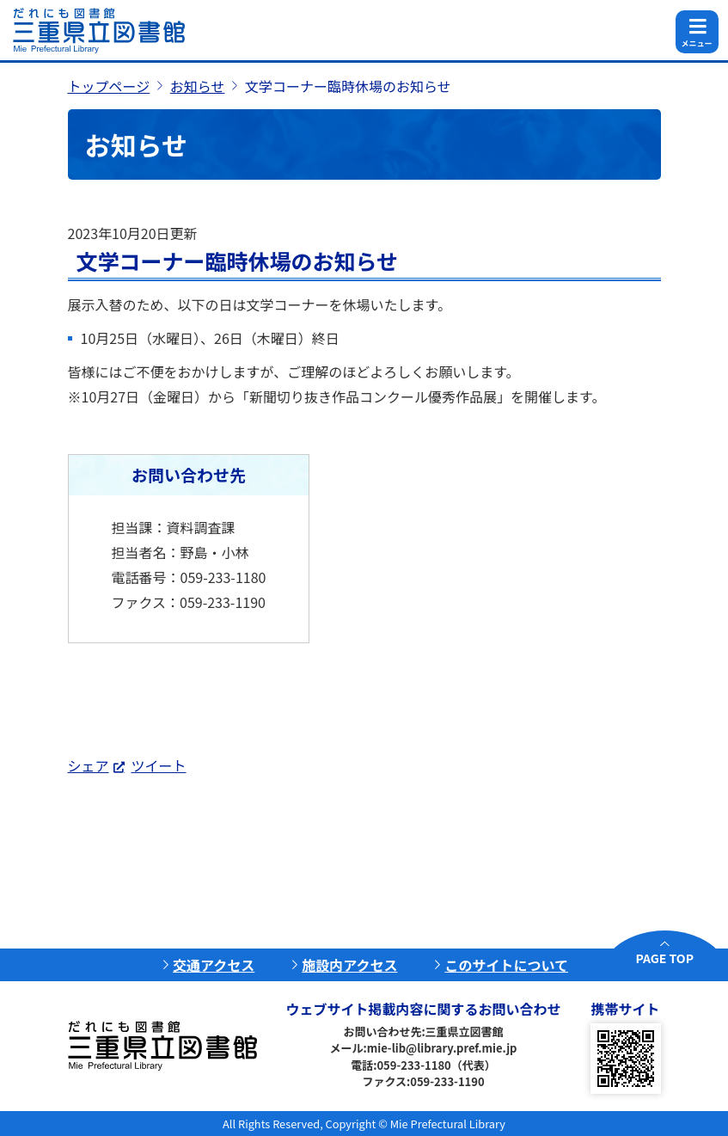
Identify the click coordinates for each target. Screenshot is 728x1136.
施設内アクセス (349, 965)
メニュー (696, 43)
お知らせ (197, 86)
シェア (88, 765)
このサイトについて (506, 965)
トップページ (109, 86)
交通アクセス (213, 965)
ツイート (159, 765)
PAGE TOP (665, 958)
